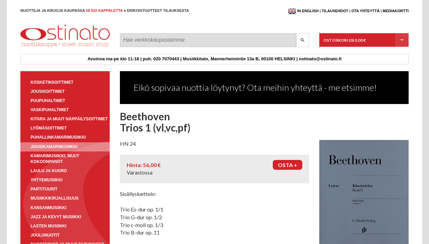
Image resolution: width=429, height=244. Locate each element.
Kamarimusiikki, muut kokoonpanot (55, 159)
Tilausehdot (335, 11)
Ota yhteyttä (365, 11)
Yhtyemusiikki (46, 180)
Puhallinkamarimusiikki (58, 137)
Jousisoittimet (48, 91)
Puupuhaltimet (48, 100)
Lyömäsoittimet (49, 128)
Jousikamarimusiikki (54, 146)
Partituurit (44, 189)
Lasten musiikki (48, 226)
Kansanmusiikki (48, 207)
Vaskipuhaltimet (50, 109)
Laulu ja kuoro (49, 170)
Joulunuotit (45, 235)
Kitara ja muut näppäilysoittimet (69, 119)
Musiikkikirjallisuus (54, 198)
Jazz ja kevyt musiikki (56, 217)
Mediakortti (396, 11)
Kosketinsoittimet (52, 82)
